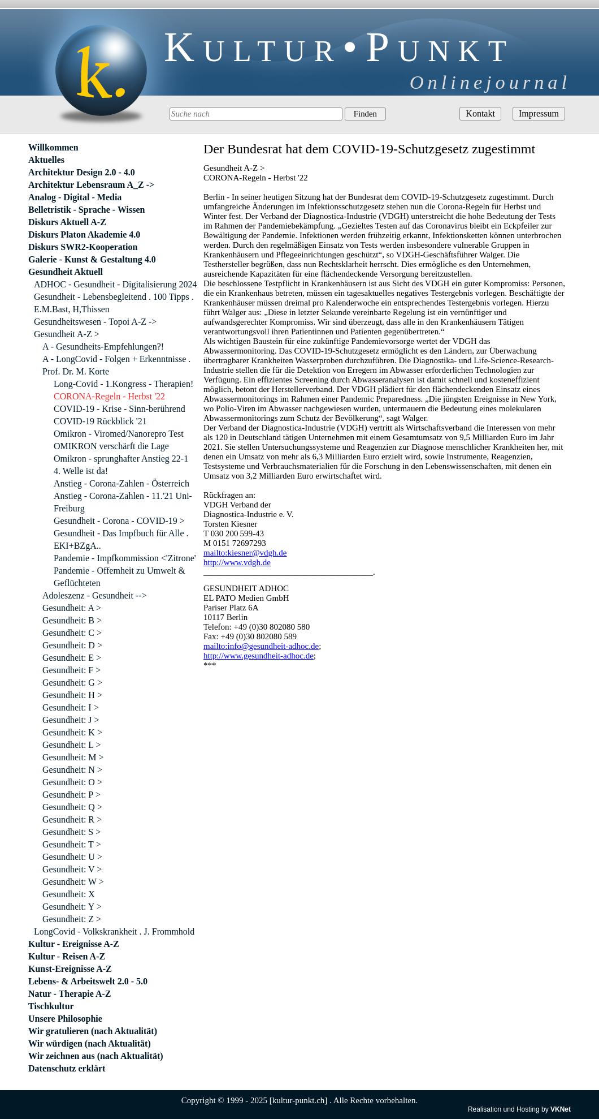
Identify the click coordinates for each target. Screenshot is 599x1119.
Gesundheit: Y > (72, 906)
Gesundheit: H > (72, 695)
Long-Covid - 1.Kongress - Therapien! (123, 384)
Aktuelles (46, 160)
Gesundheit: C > (72, 633)
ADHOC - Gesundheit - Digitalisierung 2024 (115, 284)
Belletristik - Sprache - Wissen (86, 209)
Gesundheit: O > (72, 782)
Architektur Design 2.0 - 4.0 (81, 172)
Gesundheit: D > (72, 645)
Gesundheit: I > (70, 707)
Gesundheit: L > (71, 745)
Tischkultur (51, 1006)
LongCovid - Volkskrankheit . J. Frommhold (114, 931)
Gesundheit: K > (72, 732)
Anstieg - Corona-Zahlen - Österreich (121, 483)
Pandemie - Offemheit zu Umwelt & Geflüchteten (119, 577)
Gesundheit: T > (71, 844)
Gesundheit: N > (72, 769)
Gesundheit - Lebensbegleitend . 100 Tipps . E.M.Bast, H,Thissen (114, 303)
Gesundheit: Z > (71, 919)
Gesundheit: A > (71, 608)
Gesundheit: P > (71, 794)
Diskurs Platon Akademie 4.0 (84, 234)
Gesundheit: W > (73, 881)
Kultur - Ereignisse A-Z (73, 944)
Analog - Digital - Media (74, 197)
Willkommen (53, 147)
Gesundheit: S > (71, 832)
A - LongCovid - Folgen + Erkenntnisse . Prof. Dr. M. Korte (116, 365)
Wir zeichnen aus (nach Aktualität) (95, 1056)
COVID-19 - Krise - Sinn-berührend (119, 409)
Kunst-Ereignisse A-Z (70, 969)
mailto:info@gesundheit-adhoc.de (261, 646)
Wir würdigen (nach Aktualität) (89, 1043)
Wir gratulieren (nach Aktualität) (92, 1031)
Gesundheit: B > (72, 620)
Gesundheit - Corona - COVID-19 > (119, 521)
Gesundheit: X (68, 894)
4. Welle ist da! (81, 471)
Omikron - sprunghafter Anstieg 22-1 (121, 458)
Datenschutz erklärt (66, 1068)
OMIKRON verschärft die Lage (111, 446)
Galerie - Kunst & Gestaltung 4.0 (92, 259)
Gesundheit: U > (72, 857)
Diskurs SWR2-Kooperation (82, 247)
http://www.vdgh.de (237, 562)
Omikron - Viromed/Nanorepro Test (119, 433)
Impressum (539, 113)
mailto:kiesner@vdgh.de (245, 552)
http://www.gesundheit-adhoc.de (258, 655)
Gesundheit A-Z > (66, 334)
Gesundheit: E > (71, 657)
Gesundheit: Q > (72, 807)
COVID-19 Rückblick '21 (100, 421)
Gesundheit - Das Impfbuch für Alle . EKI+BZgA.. (121, 539)
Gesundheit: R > (72, 819)
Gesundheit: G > (72, 682)
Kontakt (480, 113)
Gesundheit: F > (71, 670)
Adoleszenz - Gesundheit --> (94, 595)
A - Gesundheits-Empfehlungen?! (103, 346)
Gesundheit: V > (72, 869)
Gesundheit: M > (73, 757)
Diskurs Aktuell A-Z (67, 222)
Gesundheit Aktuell (65, 272)
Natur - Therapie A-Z (69, 994)
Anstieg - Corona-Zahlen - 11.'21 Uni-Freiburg (123, 502)
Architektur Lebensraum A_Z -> (91, 185)
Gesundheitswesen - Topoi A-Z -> (95, 321)
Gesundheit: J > (70, 720)
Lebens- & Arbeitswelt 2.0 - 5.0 (87, 981)
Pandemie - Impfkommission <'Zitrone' (125, 558)
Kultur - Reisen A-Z (66, 956)
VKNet (560, 1109)
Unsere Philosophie (65, 1018)
